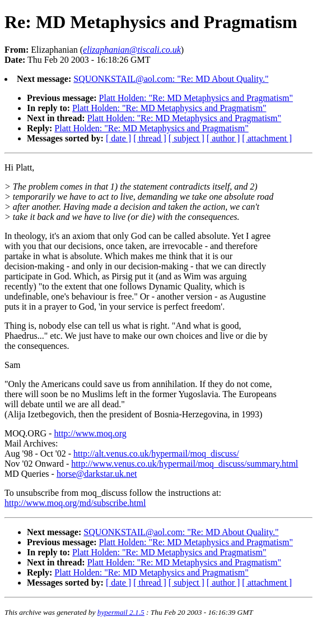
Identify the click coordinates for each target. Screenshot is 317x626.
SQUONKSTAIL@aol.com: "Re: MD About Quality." (170, 79)
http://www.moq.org (90, 433)
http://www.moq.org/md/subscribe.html (75, 503)
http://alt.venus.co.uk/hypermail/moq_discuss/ (156, 453)
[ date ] (118, 138)
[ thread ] (149, 138)
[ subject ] (186, 138)
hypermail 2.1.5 (120, 612)
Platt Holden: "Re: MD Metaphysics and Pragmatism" (196, 98)
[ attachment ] (267, 138)
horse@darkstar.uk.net (97, 473)
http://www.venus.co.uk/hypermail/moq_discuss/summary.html (184, 463)
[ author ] (223, 138)
